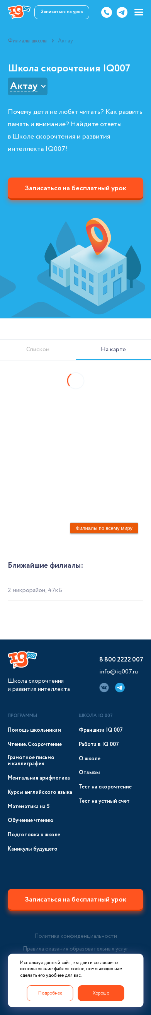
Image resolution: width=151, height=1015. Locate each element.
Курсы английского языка (40, 792)
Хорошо (101, 993)
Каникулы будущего (33, 849)
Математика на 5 (29, 807)
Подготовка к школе (34, 835)
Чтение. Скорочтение (35, 744)
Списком (37, 349)
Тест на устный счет (104, 801)
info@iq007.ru (118, 672)
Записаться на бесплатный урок (75, 188)
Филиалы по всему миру (104, 528)
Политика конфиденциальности (75, 936)
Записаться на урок (62, 11)
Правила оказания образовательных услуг (75, 949)
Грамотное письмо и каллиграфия (31, 761)
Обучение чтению (30, 820)
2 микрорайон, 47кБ (35, 590)
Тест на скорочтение (105, 787)
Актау (23, 86)
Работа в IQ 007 (99, 744)
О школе (89, 759)
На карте (113, 349)
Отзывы (89, 773)
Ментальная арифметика (39, 778)
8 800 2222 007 (121, 660)
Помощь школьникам (34, 730)
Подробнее (50, 993)
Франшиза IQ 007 (101, 730)
